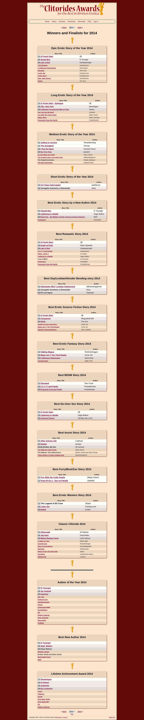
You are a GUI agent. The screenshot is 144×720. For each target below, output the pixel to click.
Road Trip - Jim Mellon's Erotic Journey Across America (62, 217)
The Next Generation (45, 162)
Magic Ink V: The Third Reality (48, 327)
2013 (64, 28)
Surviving (41, 554)
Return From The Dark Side (48, 551)
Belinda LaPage (43, 652)
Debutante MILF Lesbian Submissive (58, 286)
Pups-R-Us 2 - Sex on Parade (54, 481)
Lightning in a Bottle (49, 214)
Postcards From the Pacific (48, 120)
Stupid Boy (45, 60)
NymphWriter (42, 610)
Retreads (41, 549)
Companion (46, 319)
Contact (65, 717)
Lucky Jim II (42, 76)
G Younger (46, 588)
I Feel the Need (47, 149)
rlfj (39, 612)
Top (72, 714)
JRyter (40, 605)
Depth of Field (47, 245)
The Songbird (47, 146)
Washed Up (42, 557)
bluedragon (46, 679)
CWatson (41, 694)
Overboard (42, 220)
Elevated (41, 70)
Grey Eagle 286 (43, 702)
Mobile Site (112, 717)
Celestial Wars (43, 361)
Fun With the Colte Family (47, 115)
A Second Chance (47, 418)
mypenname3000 (44, 607)
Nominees (72, 21)
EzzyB (40, 696)
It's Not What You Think (46, 155)
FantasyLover (43, 599)
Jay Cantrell (46, 591)
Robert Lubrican (44, 615)
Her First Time (46, 152)
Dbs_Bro (41, 597)
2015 (80, 28)
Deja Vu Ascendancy (45, 546)
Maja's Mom (42, 117)
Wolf (39, 659)
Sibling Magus (47, 352)
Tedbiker (41, 623)
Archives (62, 21)
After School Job (49, 441)
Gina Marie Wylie (44, 699)
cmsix (40, 691)
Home (47, 21)
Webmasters (58, 717)
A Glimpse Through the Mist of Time (54, 109)
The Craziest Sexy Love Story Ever (50, 157)
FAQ (89, 21)
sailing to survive (49, 142)
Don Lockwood (46, 689)
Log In (95, 21)
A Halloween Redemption (47, 68)
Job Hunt (44, 535)
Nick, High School (44, 78)
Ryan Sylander (43, 618)
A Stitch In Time (43, 541)
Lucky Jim (41, 73)
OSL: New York (47, 106)
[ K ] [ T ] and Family (45, 251)
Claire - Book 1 (43, 254)
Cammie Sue (42, 544)
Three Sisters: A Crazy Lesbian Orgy (51, 455)
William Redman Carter (49, 538)
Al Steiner (44, 682)
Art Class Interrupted (50, 185)
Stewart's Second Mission (47, 329)
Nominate (81, 21)
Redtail (44, 444)
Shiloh (40, 81)
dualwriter (44, 594)
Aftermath (45, 532)
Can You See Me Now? (46, 112)
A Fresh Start (47, 56)
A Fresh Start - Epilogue (52, 103)
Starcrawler (42, 620)
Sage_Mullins (46, 646)
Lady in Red (45, 63)
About (54, 21)
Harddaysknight (43, 602)
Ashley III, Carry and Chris (47, 324)
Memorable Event (44, 657)
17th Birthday (43, 65)
